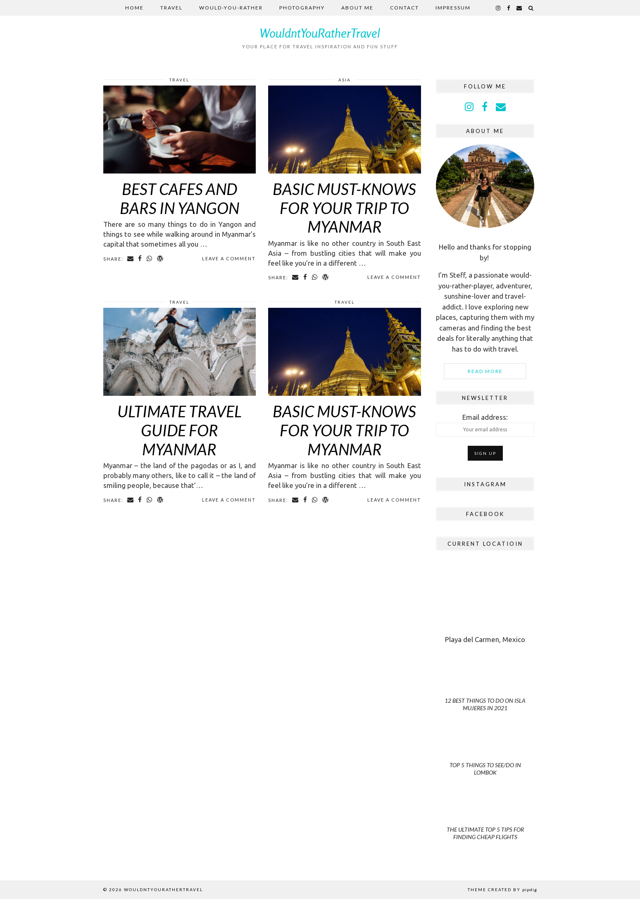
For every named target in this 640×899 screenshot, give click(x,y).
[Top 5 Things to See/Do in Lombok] (485, 755)
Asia (344, 79)
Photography (302, 8)
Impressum (453, 8)
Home (134, 8)
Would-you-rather (231, 8)
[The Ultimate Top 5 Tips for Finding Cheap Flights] (485, 819)
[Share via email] (130, 258)
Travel (171, 8)
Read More (485, 371)
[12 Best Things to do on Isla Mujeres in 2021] (485, 690)
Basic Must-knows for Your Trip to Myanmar (344, 207)
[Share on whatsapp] (150, 258)
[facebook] (509, 8)
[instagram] (498, 8)
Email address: (485, 425)
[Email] (519, 8)
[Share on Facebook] (140, 258)
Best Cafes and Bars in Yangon (179, 198)
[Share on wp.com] (161, 258)
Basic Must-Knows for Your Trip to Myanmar (344, 430)
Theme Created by (502, 889)
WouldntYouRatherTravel (320, 33)
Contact (404, 8)
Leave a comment (229, 258)
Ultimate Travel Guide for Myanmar (179, 430)
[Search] (531, 8)
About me (357, 8)
